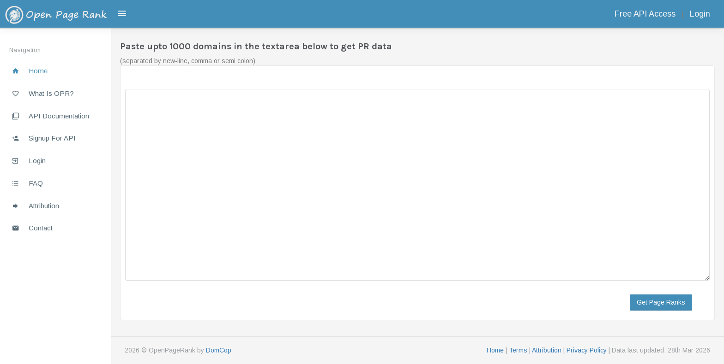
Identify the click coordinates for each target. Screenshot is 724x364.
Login (700, 13)
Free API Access (645, 13)
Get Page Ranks (661, 302)
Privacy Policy (587, 350)
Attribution (546, 350)
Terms (518, 350)
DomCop (218, 350)
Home (495, 350)
